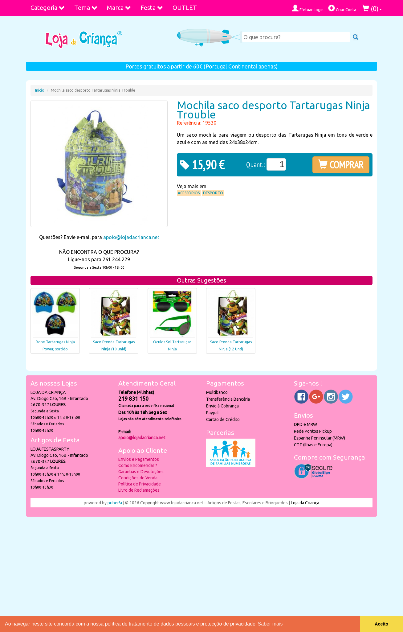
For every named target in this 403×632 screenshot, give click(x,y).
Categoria (48, 7)
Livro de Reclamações (139, 490)
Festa (151, 7)
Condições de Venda (137, 477)
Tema (86, 7)
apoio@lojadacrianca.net (131, 237)
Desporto (213, 193)
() (372, 8)
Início (39, 90)
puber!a (115, 502)
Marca (119, 7)
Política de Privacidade (139, 483)
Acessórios (189, 193)
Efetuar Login (308, 8)
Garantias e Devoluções (141, 471)
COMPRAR (341, 164)
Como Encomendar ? (137, 465)
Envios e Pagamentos (138, 459)
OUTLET (185, 7)
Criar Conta (342, 8)
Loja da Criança (305, 502)
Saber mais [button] (270, 623)
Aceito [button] (381, 624)
